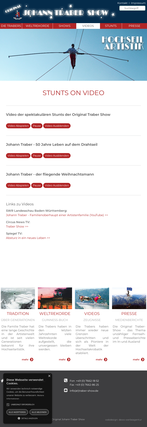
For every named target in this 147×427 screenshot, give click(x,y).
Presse (134, 26)
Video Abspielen (18, 125)
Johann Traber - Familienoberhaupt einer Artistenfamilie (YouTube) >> (57, 215)
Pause (37, 125)
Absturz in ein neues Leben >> (28, 238)
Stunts (111, 26)
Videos (88, 26)
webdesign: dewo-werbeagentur (123, 419)
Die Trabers (11, 26)
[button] (28, 418)
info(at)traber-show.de (84, 390)
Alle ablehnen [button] (39, 412)
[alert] (27, 398)
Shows (64, 26)
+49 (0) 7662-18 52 (87, 380)
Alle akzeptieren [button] (17, 412)
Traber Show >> (17, 226)
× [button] (49, 376)
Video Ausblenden (57, 125)
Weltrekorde (37, 26)
